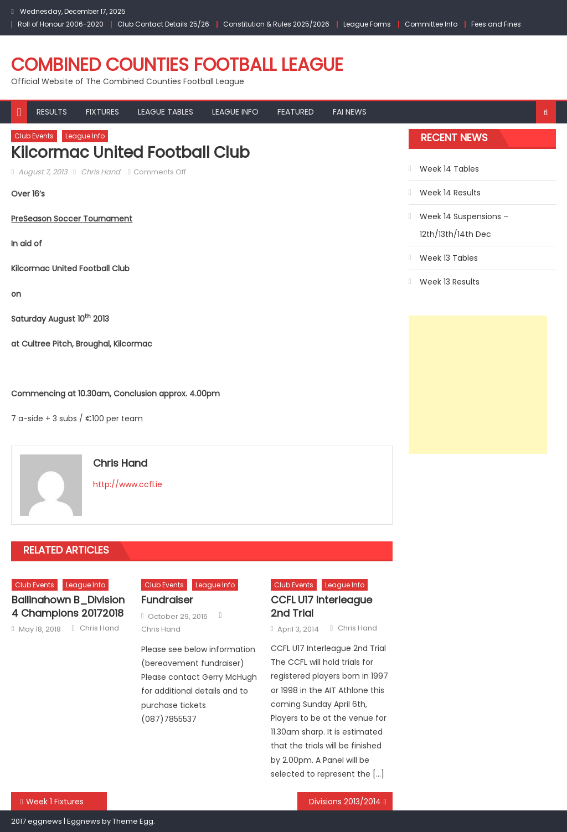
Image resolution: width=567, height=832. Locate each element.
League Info (235, 111)
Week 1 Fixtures (55, 801)
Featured (295, 111)
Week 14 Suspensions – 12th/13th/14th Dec (464, 225)
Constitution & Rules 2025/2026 (276, 24)
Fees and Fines (496, 24)
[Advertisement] (478, 385)
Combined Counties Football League (177, 64)
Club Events (34, 136)
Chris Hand (100, 172)
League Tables (165, 111)
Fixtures (102, 111)
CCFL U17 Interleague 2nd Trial (321, 606)
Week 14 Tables (449, 168)
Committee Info (431, 24)
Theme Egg (132, 821)
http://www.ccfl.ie (127, 484)
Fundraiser (167, 599)
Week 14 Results (450, 192)
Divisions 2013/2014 (345, 801)
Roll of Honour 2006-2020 (61, 24)
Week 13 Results (450, 281)
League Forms (367, 24)
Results (52, 111)
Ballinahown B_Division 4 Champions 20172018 (68, 606)
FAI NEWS (350, 111)
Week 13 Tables (449, 257)
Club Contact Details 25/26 (163, 24)
